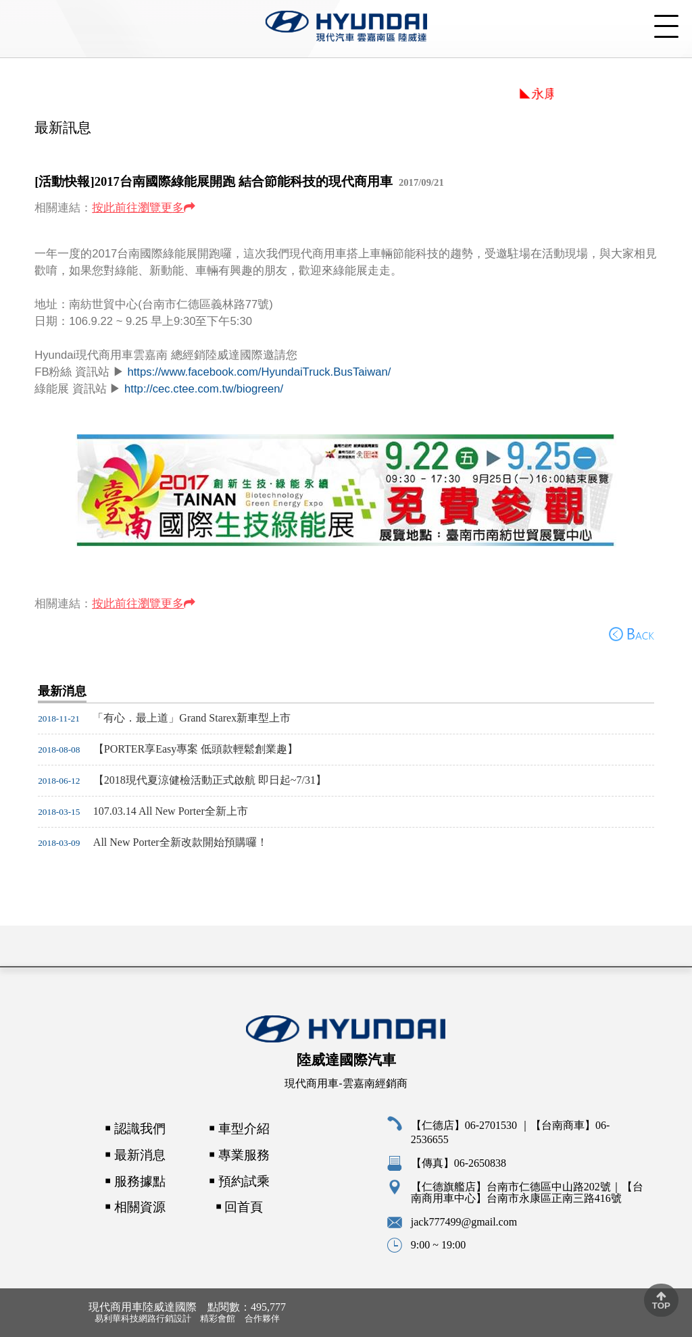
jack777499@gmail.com (464, 1222)
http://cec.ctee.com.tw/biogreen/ (203, 388)
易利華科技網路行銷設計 (143, 1318)
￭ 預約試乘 (239, 1181)
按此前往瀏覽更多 (138, 207)
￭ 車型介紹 (239, 1129)
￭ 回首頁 (240, 1207)
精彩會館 (217, 1318)
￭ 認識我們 (135, 1128)
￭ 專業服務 (239, 1155)
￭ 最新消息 (135, 1155)
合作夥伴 (262, 1318)
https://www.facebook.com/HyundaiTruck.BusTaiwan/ (259, 371)
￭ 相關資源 (135, 1207)
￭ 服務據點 (135, 1181)
